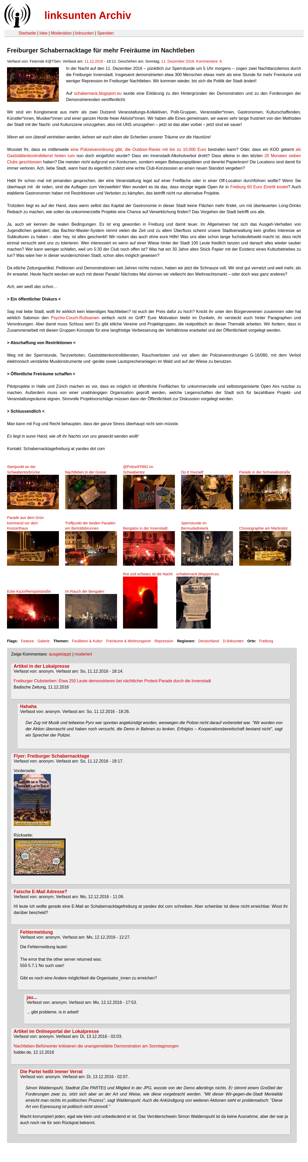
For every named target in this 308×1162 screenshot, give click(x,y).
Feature (27, 641)
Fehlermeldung (36, 932)
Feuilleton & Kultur (87, 641)
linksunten (84, 33)
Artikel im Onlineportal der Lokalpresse (56, 1031)
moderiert (83, 654)
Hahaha (28, 706)
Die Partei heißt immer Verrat (51, 1071)
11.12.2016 (94, 61)
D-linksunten (233, 641)
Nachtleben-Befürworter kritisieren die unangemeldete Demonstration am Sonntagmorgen (96, 1046)
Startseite (27, 33)
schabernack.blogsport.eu (97, 93)
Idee (43, 33)
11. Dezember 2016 (177, 61)
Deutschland (208, 641)
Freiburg (266, 641)
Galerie (44, 641)
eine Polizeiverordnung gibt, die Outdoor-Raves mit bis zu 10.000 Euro (139, 149)
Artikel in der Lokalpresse (42, 666)
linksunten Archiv (87, 15)
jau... (32, 997)
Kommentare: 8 (209, 61)
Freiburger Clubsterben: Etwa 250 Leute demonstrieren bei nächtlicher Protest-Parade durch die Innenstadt (112, 681)
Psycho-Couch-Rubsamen (75, 318)
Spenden (105, 33)
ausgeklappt (60, 654)
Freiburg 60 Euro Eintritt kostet (259, 187)
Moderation (61, 33)
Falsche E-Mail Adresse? (40, 891)
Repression (163, 641)
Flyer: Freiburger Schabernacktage (51, 756)
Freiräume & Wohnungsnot (128, 641)
